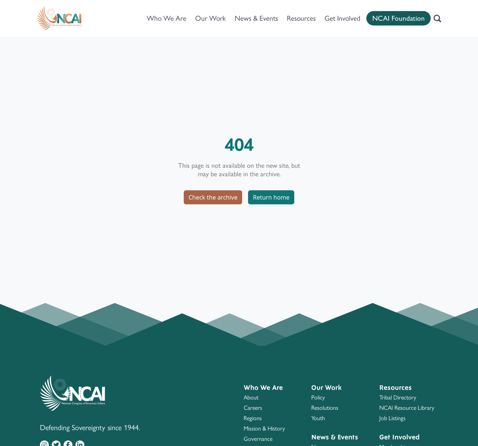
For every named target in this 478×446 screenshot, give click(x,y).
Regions (253, 418)
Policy (318, 397)
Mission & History (264, 428)
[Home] (59, 18)
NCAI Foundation (398, 18)
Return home (271, 197)
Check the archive (213, 197)
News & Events (256, 18)
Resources (301, 18)
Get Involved (342, 18)
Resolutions (324, 407)
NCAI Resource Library (406, 407)
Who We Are (166, 18)
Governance (258, 438)
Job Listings (392, 418)
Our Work (210, 18)
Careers (253, 407)
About (251, 397)
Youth (318, 418)
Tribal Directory (397, 397)
